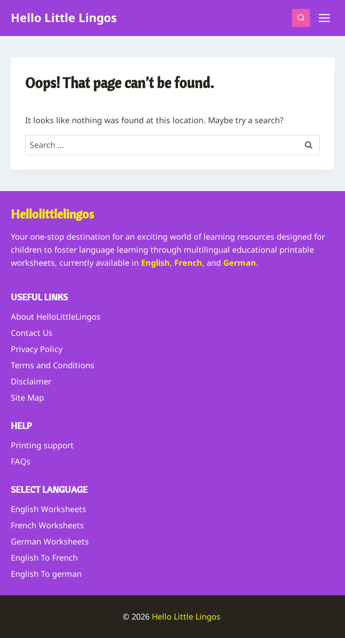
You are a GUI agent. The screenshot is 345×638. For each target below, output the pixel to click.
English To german (46, 573)
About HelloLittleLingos (56, 316)
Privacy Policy (36, 349)
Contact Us (32, 332)
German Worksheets (50, 541)
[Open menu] (324, 18)
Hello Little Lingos (187, 616)
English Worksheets (48, 509)
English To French (44, 557)
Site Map (27, 397)
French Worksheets (47, 525)
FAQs (21, 461)
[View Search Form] (301, 18)
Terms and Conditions (52, 365)
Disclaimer (31, 381)
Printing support (42, 445)
